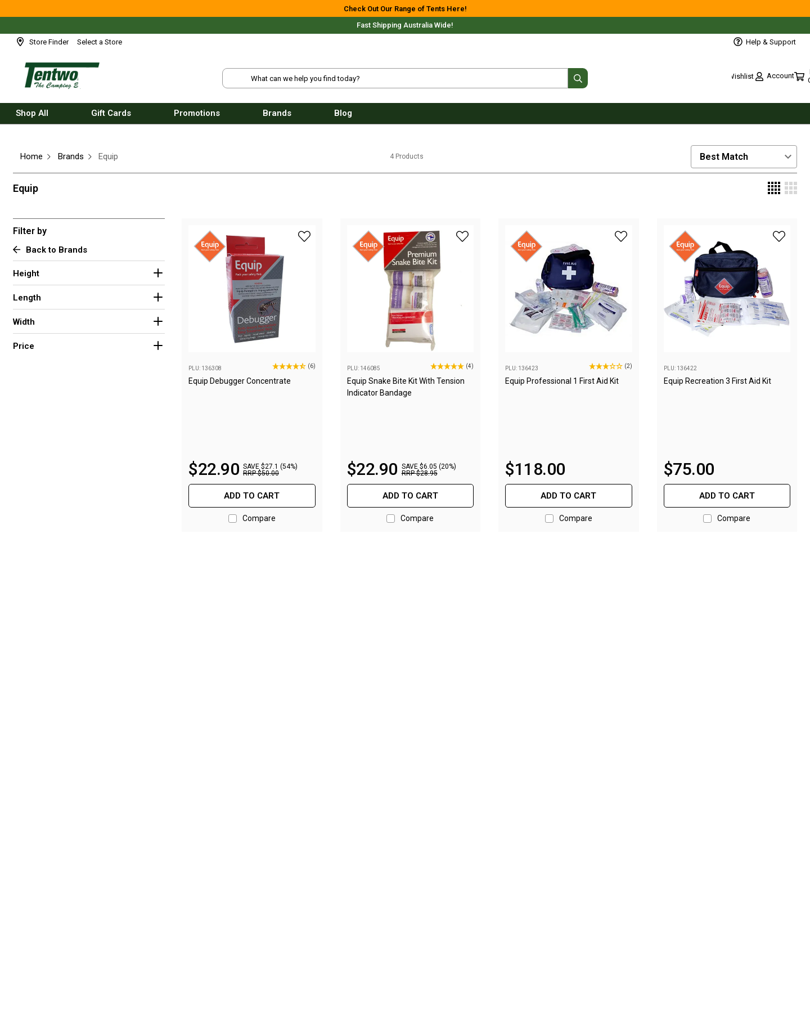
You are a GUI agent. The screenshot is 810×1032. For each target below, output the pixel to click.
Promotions (197, 117)
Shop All (32, 117)
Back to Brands (50, 250)
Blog (343, 117)
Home (31, 156)
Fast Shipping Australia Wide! (405, 25)
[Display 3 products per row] (791, 189)
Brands (277, 117)
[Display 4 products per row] (774, 189)
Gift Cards (111, 117)
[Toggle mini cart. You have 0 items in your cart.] (777, 79)
